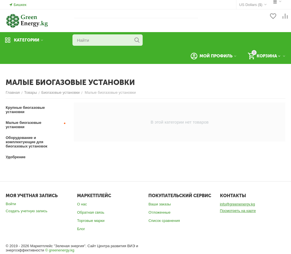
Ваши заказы (159, 204)
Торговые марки (91, 220)
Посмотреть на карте (238, 211)
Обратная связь (90, 212)
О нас (82, 204)
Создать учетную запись (26, 211)
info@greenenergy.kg (237, 204)
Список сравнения (164, 220)
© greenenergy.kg (59, 250)
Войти (11, 204)
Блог (81, 229)
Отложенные (159, 212)
